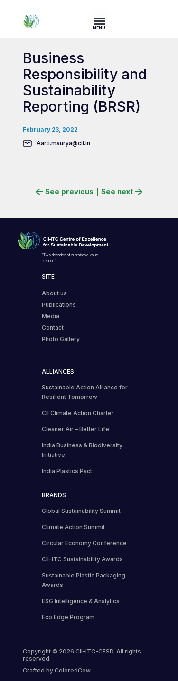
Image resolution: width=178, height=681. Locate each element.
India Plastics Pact (67, 470)
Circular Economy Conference (84, 543)
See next (121, 192)
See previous (65, 192)
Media (50, 316)
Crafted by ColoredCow (57, 670)
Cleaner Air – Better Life (75, 429)
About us (54, 293)
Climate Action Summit (73, 526)
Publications (59, 304)
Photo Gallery (61, 338)
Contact (53, 327)
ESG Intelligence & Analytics (81, 601)
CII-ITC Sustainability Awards (82, 559)
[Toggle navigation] (102, 20)
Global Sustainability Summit (81, 510)
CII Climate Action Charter (78, 412)
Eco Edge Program (68, 617)
